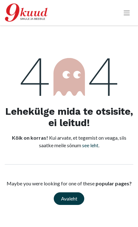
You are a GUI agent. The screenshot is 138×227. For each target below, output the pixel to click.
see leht (90, 145)
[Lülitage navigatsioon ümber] (126, 13)
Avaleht (69, 198)
